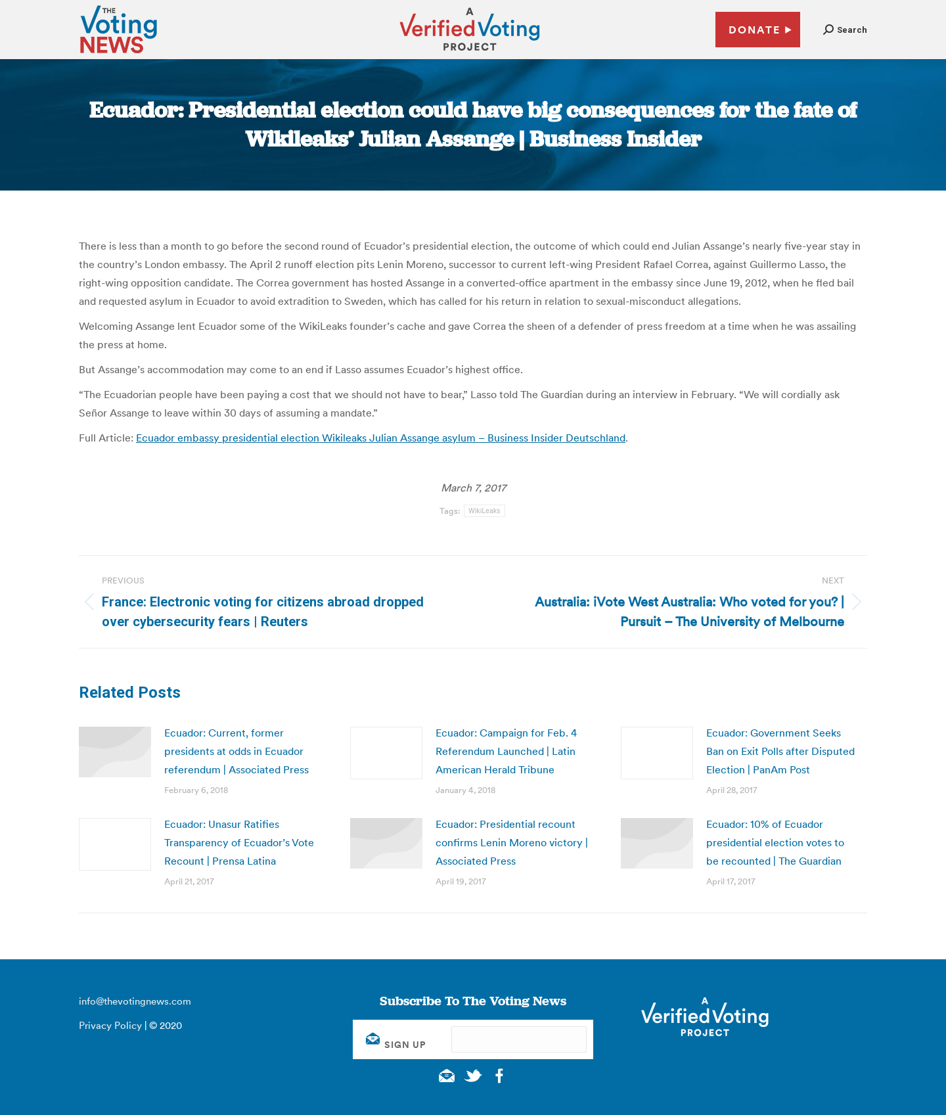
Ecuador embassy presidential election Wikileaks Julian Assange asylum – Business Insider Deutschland (380, 437)
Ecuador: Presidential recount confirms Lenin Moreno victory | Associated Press (512, 842)
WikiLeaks (484, 510)
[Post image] (115, 752)
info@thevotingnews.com (135, 1001)
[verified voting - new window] (469, 52)
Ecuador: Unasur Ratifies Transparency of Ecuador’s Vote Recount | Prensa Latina (239, 842)
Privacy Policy (110, 1025)
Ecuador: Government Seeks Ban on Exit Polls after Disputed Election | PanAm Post (780, 751)
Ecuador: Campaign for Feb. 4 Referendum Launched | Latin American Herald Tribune (506, 751)
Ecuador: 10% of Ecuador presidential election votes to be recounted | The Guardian (775, 842)
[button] (845, 29)
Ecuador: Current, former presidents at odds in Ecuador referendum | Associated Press (236, 751)
